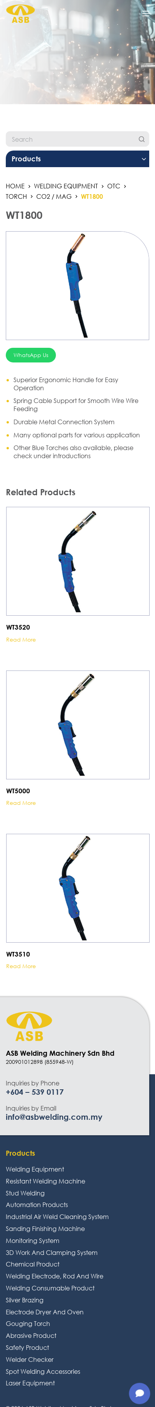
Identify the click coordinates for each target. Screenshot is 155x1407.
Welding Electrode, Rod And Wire (54, 1276)
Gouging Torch (28, 1323)
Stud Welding (25, 1193)
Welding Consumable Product (50, 1288)
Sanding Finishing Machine (45, 1228)
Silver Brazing (25, 1300)
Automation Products (37, 1204)
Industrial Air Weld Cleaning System (57, 1216)
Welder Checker (30, 1359)
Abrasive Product (31, 1335)
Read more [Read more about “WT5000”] (21, 802)
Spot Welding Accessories (43, 1371)
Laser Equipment (30, 1383)
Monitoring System (32, 1240)
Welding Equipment (35, 1169)
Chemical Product (32, 1264)
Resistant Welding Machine (45, 1181)
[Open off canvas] (145, 13)
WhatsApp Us (30, 355)
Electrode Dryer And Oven (45, 1312)
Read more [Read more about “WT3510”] (21, 966)
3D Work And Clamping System (52, 1252)
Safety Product (27, 1347)
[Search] (141, 139)
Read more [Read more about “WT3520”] (21, 639)
